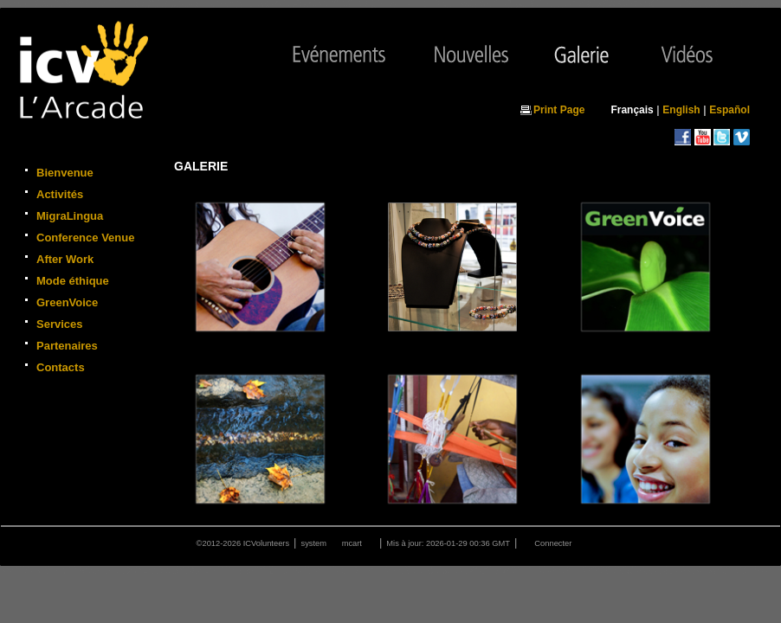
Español (729, 110)
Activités (59, 194)
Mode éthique (72, 280)
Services (59, 324)
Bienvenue (65, 172)
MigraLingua (69, 215)
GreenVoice (67, 302)
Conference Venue (85, 237)
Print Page (558, 110)
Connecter (552, 543)
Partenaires (67, 345)
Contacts (60, 367)
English (681, 110)
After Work (65, 259)
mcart (352, 543)
